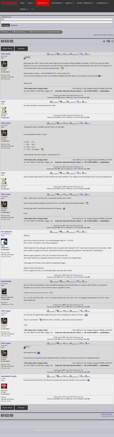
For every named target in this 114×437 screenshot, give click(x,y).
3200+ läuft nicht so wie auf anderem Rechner (44, 32)
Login (30, 3)
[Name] (57, 19)
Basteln (69, 3)
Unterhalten (102, 3)
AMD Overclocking (18, 32)
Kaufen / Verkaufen (84, 3)
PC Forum (4, 32)
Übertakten (41, 3)
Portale (23, 9)
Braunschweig (6, 234)
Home (22, 3)
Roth (4, 378)
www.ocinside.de (59, 430)
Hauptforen (56, 3)
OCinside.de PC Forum (107, 416)
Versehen (5, 283)
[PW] (57, 22)
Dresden (5, 56)
